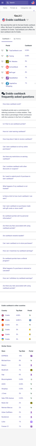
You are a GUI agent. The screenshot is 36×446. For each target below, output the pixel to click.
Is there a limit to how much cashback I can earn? (17, 197)
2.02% (21, 398)
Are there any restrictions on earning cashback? (15, 158)
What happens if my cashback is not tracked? (15, 187)
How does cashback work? (12, 104)
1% (26, 78)
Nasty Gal (5, 403)
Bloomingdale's (7, 379)
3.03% (21, 389)
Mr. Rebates (13, 61)
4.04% (21, 384)
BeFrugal (12, 72)
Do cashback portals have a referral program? (15, 260)
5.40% (27, 56)
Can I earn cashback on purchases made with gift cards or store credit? (16, 207)
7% (20, 370)
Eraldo (7, 315)
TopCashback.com (15, 50)
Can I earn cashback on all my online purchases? (15, 148)
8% (20, 360)
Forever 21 (5, 426)
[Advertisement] (18, 296)
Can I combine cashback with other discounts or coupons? (15, 168)
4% (26, 67)
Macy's (4, 365)
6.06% (27, 50)
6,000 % (18, 320)
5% (26, 61)
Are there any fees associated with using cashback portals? (16, 227)
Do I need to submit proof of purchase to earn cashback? (16, 177)
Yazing (11, 56)
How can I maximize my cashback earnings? (18, 251)
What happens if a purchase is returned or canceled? (17, 269)
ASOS (3, 384)
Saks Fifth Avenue (8, 398)
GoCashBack (13, 67)
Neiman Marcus (7, 407)
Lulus (3, 422)
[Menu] (2, 2)
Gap (3, 375)
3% (17, 329)
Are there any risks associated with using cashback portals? (17, 287)
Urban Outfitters (7, 412)
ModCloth (5, 370)
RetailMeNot (13, 78)
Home (5, 8)
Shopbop (5, 389)
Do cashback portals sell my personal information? (15, 217)
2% (20, 403)
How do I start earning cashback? (14, 131)
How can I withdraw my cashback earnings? (18, 278)
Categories (26, 8)
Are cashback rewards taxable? (13, 236)
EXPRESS (5, 356)
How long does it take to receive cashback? (17, 139)
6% (17, 325)
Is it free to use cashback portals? (14, 124)
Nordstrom (5, 417)
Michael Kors (6, 360)
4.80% (18, 315)
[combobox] (17, 2)
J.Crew (4, 393)
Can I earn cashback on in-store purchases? (17, 243)
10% (20, 356)
